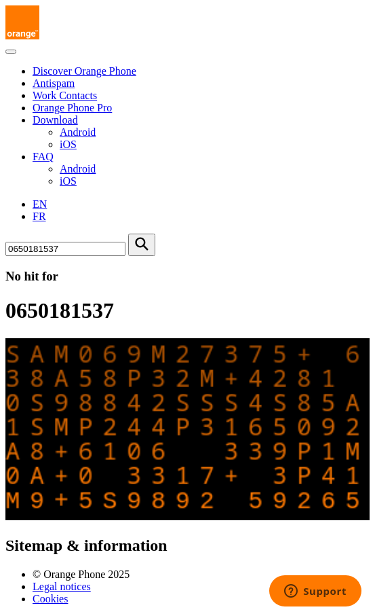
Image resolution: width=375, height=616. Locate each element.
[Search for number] (65, 249)
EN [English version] (40, 204)
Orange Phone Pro (72, 107)
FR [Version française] (39, 216)
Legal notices (62, 586)
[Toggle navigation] (10, 52)
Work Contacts (65, 95)
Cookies (50, 598)
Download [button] (55, 120)
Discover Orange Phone (84, 71)
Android (78, 132)
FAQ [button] (43, 156)
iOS (68, 144)
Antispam (54, 83)
